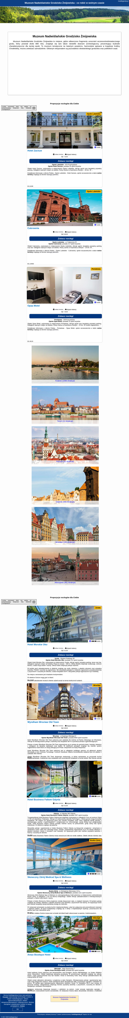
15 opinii (71, 322)
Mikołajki (97, 918)
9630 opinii (78, 739)
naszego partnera (52, 176)
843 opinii (75, 971)
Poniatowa (96, 269)
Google (5, 997)
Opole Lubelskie (94, 114)
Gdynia (98, 763)
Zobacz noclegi (65, 162)
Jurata (98, 608)
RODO (22, 1006)
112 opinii (74, 661)
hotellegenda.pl (123, 1)
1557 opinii (78, 816)
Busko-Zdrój (95, 840)
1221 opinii (82, 894)
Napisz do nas (87, 1014)
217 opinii (71, 245)
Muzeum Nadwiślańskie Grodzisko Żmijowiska (64, 998)
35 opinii (72, 167)
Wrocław (97, 685)
